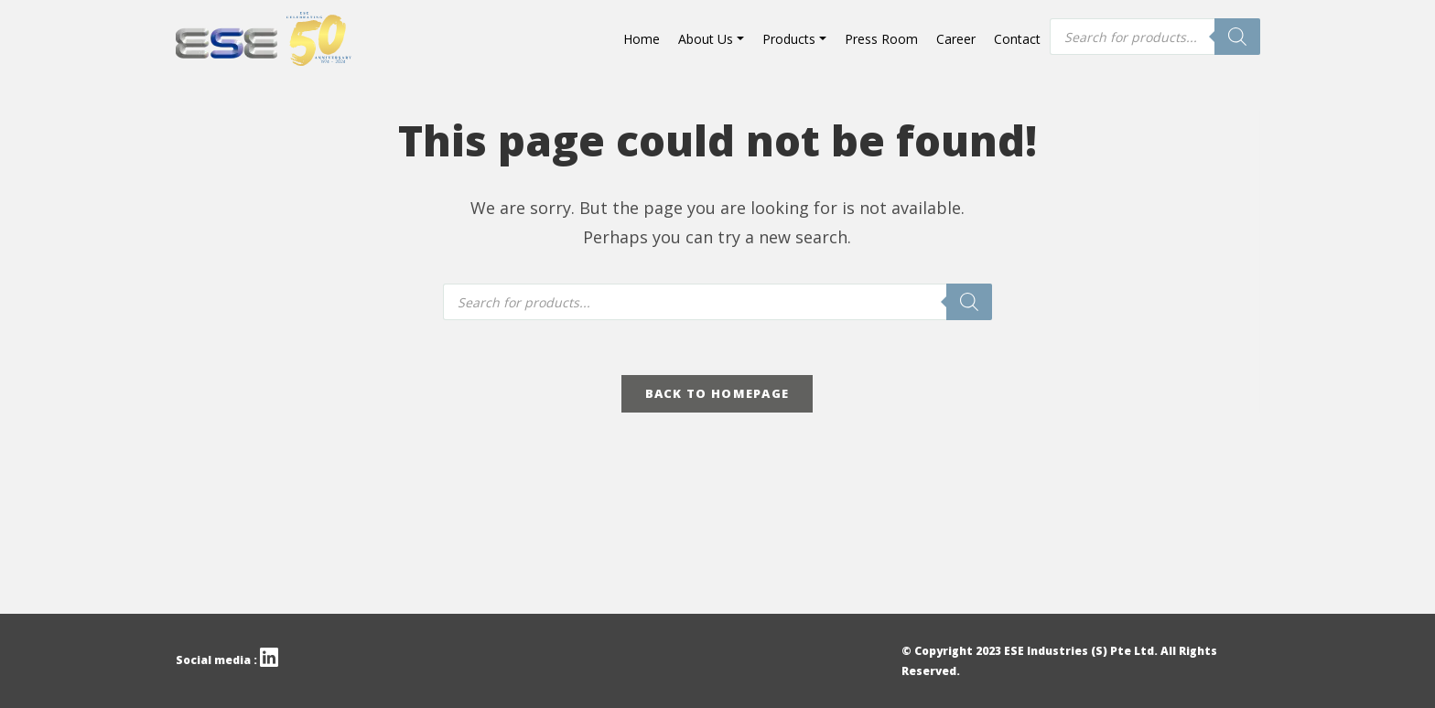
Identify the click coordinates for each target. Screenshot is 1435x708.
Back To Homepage (717, 393)
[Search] (1237, 36)
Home (641, 39)
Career (956, 39)
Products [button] (788, 39)
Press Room (881, 39)
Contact (1017, 39)
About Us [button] (705, 39)
